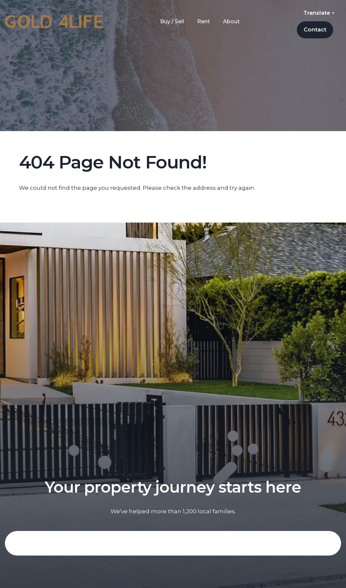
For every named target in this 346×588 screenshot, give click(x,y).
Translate (319, 13)
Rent (203, 21)
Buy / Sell (172, 21)
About (231, 21)
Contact (315, 29)
